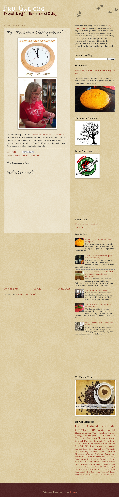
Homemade (79, 472)
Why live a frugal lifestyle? (86, 224)
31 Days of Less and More (94, 461)
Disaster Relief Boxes (103, 443)
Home (37, 288)
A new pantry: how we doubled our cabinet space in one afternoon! (99, 274)
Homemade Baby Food (84, 474)
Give (38, 156)
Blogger (73, 492)
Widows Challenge (94, 454)
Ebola (106, 467)
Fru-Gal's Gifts (98, 451)
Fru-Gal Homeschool (84, 449)
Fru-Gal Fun (81, 441)
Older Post (64, 288)
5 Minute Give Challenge (24, 156)
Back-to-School (90, 472)
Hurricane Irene (89, 469)
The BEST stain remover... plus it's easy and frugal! (98, 257)
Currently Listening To (91, 459)
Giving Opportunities (96, 432)
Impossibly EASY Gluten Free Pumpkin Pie (98, 240)
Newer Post (11, 288)
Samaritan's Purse (108, 472)
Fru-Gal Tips (99, 449)
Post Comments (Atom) (26, 294)
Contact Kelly (81, 227)
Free (78, 426)
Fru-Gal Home (98, 474)
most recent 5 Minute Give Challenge (47, 134)
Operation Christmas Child (100, 438)
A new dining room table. (96, 290)
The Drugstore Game (94, 435)
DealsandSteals (96, 426)
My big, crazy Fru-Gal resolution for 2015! (99, 323)
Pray (104, 456)
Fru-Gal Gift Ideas (85, 446)
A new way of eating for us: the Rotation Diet (99, 305)
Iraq (98, 472)
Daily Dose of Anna (106, 469)
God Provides (94, 456)
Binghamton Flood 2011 (94, 467)
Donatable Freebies (106, 446)
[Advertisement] (25, 260)
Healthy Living (109, 474)
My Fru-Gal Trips (99, 441)
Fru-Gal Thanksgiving (98, 464)
